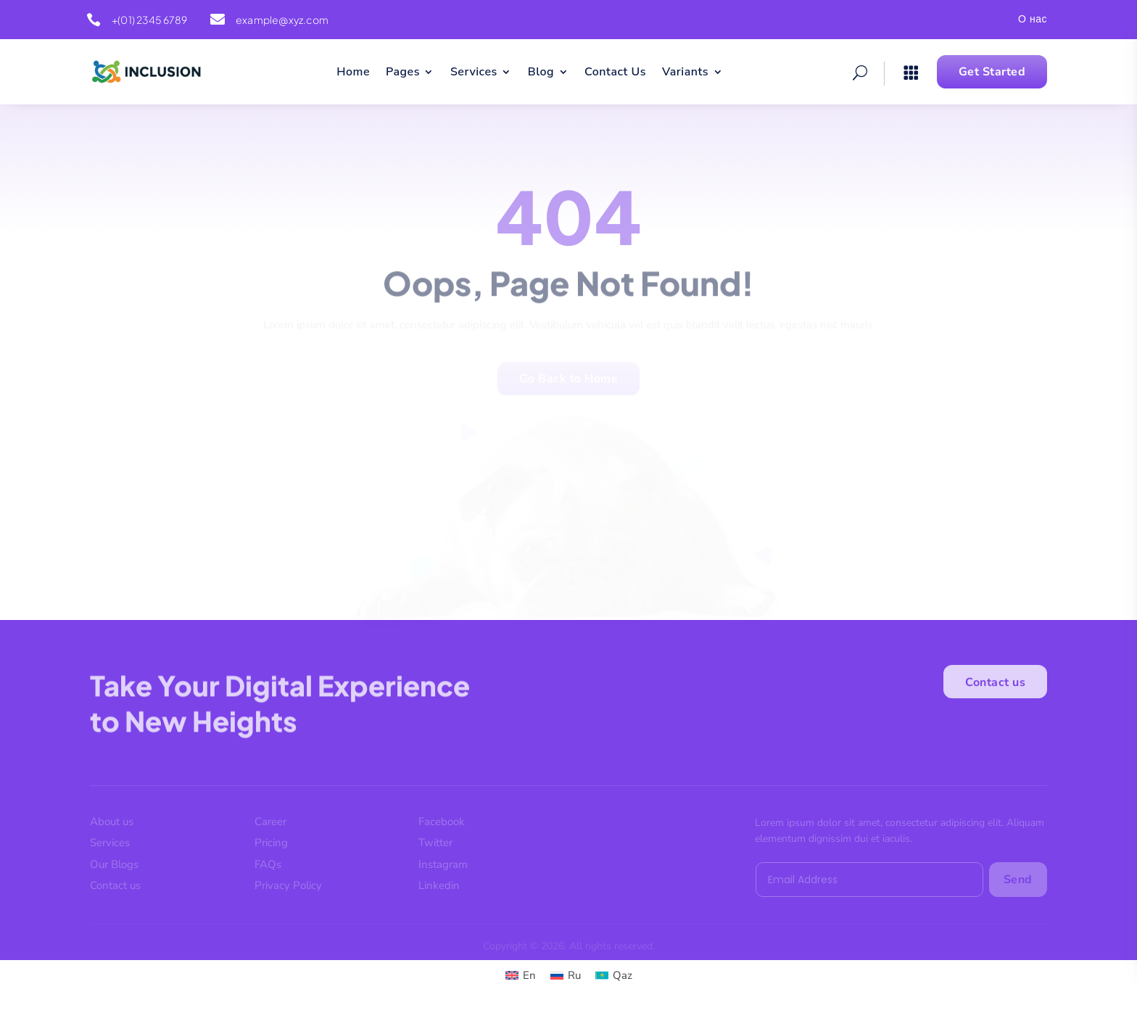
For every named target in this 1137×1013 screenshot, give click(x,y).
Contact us (995, 687)
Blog (541, 73)
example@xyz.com (282, 19)
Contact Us (615, 73)
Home (353, 73)
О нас (1032, 20)
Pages (403, 73)
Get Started (992, 72)
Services (473, 73)
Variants (685, 73)
